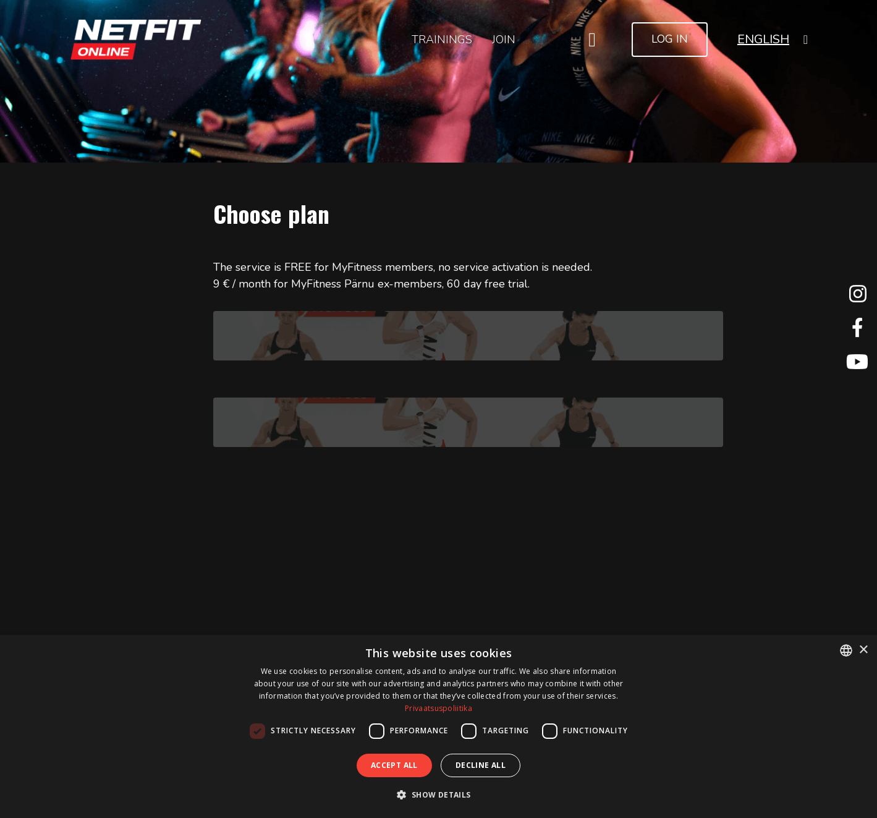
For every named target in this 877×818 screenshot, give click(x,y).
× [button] (863, 650)
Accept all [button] (394, 765)
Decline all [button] (480, 765)
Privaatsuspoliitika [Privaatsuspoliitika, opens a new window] (438, 708)
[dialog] (438, 726)
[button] (772, 39)
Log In (669, 39)
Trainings (442, 39)
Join (503, 39)
